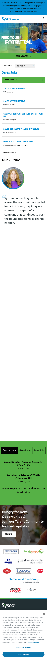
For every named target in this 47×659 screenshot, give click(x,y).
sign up (9, 534)
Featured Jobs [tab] (9, 450)
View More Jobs (9, 153)
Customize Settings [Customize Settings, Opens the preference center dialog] (23, 647)
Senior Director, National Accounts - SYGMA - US (24, 463)
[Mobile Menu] (43, 18)
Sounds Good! (23, 654)
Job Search (22, 56)
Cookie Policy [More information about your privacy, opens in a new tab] (33, 642)
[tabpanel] (23, 477)
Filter (23, 80)
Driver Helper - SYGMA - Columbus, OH (23, 488)
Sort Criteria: (8, 66)
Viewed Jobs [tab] (25, 450)
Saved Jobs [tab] (39, 450)
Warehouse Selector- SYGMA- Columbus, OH (23, 477)
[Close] (44, 614)
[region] (23, 634)
